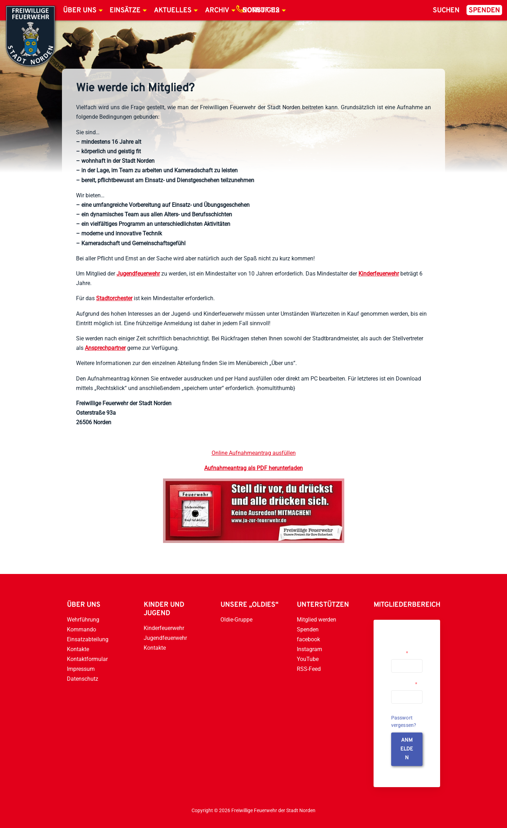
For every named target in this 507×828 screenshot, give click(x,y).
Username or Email (405, 650)
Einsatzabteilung (87, 639)
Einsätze (124, 10)
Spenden (484, 10)
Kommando (81, 629)
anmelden (406, 749)
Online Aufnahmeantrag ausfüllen (254, 453)
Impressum (81, 669)
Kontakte (78, 649)
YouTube (308, 659)
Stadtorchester (114, 298)
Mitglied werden (316, 619)
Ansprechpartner (105, 348)
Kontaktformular (87, 659)
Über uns (79, 10)
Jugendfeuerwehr (138, 273)
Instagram (309, 649)
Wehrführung (83, 619)
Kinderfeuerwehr (378, 273)
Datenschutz (82, 678)
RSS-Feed (309, 669)
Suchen (446, 10)
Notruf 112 (261, 10)
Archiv (217, 10)
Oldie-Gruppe (236, 619)
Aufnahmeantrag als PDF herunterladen (253, 468)
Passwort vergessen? (404, 721)
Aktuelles (173, 10)
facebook (308, 639)
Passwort (404, 684)
